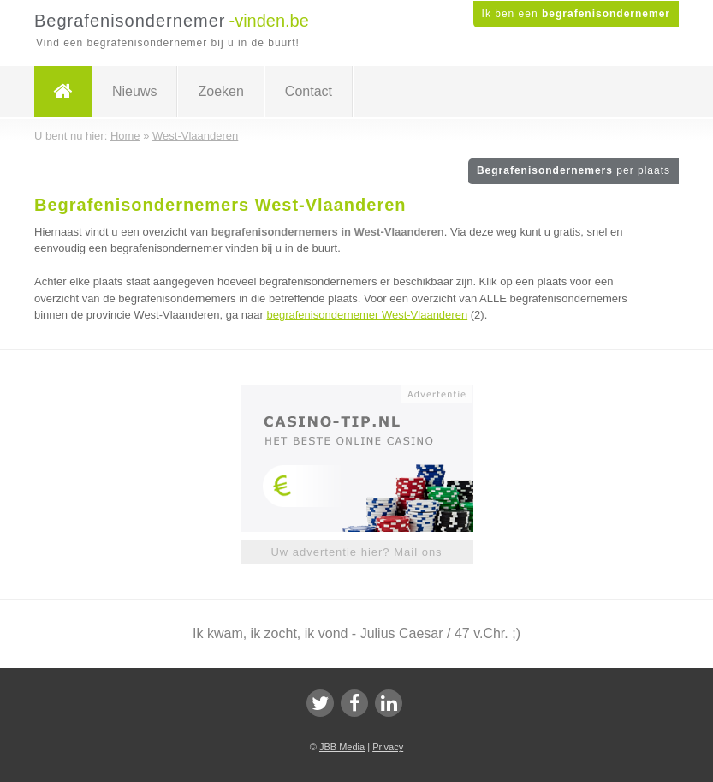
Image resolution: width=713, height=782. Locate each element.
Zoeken (220, 91)
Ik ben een (576, 14)
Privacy (387, 747)
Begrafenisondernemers (573, 170)
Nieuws (134, 91)
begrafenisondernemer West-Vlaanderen (367, 314)
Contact (308, 91)
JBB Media (342, 747)
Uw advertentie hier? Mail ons (356, 552)
